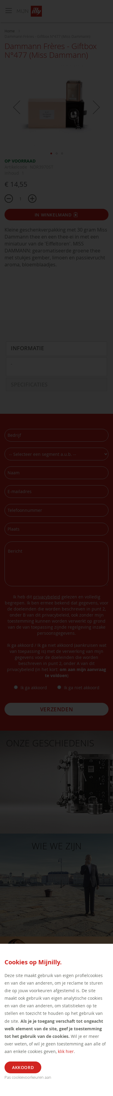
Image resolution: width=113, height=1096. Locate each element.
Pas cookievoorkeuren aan (28, 1077)
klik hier (66, 1051)
